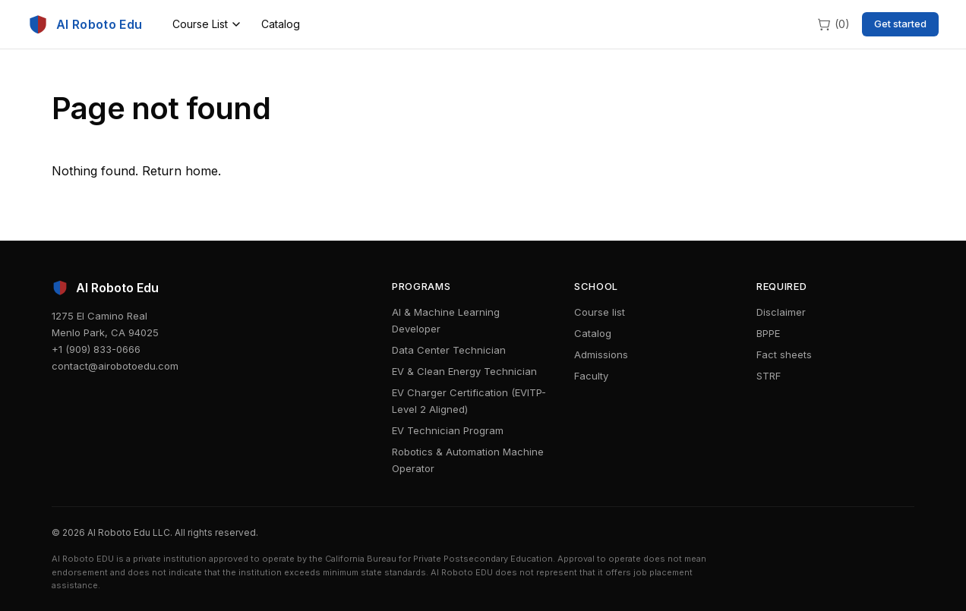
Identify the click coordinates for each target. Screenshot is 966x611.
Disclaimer (781, 312)
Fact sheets (784, 354)
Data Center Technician (449, 350)
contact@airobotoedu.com (115, 366)
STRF (768, 376)
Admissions (601, 354)
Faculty (591, 376)
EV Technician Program (448, 430)
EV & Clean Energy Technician (464, 371)
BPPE (768, 333)
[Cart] (833, 24)
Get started (900, 23)
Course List (206, 23)
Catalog (280, 23)
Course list (599, 312)
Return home (180, 170)
